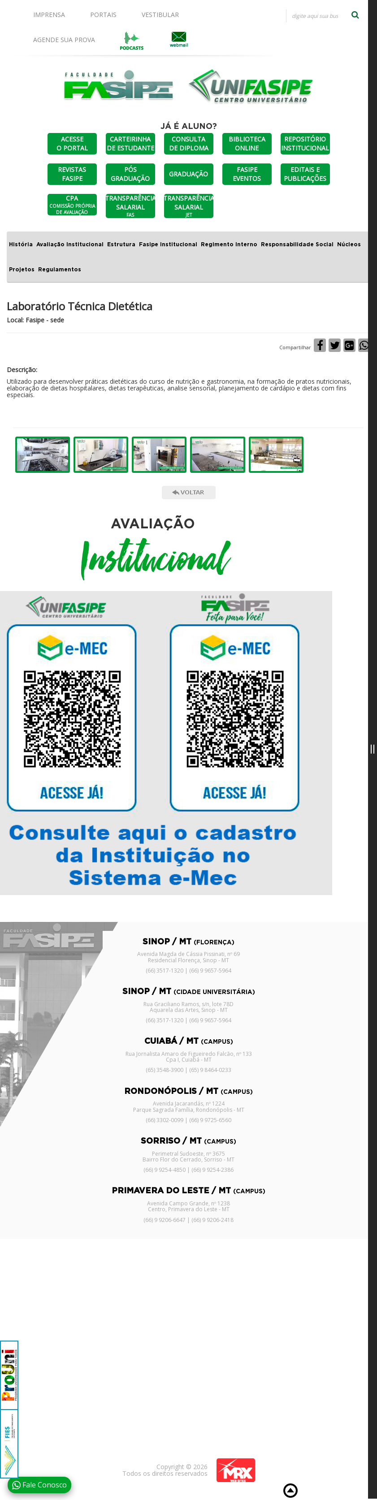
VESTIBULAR (160, 14)
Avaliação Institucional (70, 244)
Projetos (22, 269)
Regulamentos (59, 269)
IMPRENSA (49, 14)
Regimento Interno (229, 244)
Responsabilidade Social (297, 244)
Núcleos (349, 244)
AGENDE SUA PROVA (64, 39)
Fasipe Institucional (168, 244)
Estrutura (121, 244)
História (21, 244)
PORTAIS (103, 14)
